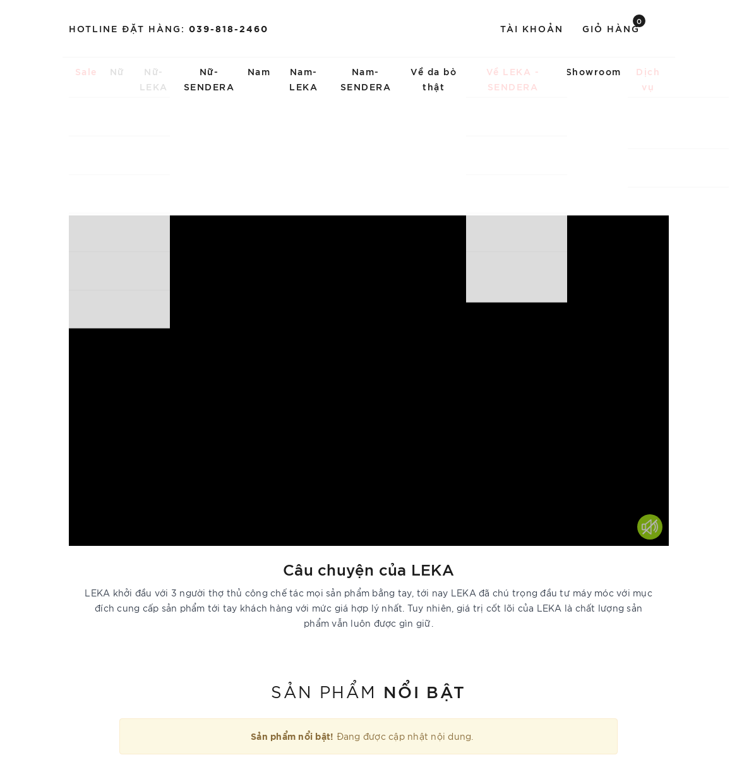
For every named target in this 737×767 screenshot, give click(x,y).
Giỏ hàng (613, 27)
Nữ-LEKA (154, 78)
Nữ (117, 71)
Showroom (593, 71)
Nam (259, 71)
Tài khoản (531, 28)
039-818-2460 (228, 28)
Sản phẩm (368, 690)
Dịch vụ (648, 78)
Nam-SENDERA (366, 78)
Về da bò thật (433, 78)
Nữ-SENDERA (209, 78)
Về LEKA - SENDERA (513, 78)
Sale (86, 71)
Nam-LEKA (303, 78)
